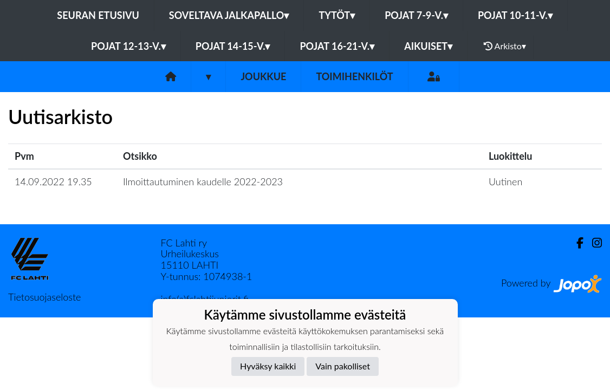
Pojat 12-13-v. (128, 46)
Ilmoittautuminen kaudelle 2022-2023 (203, 181)
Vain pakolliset (342, 366)
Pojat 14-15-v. (233, 46)
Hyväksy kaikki (268, 366)
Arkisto (505, 46)
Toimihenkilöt (354, 76)
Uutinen (505, 181)
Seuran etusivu (98, 15)
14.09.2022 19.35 (53, 181)
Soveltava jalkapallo (229, 15)
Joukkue (263, 76)
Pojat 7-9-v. (416, 15)
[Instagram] (592, 243)
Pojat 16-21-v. (337, 46)
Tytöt (337, 15)
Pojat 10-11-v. (515, 15)
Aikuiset (428, 46)
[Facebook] (575, 243)
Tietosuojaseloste (44, 297)
